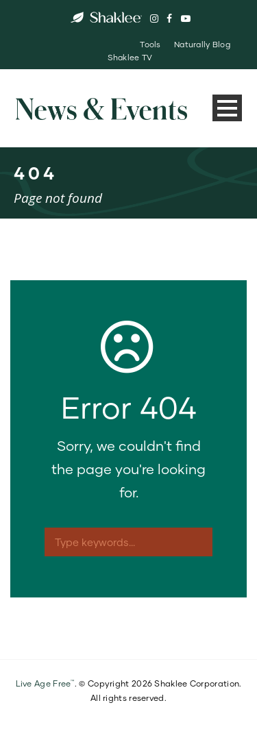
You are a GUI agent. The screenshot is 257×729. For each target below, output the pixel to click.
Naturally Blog (202, 44)
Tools (150, 44)
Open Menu (227, 108)
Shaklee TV (130, 57)
